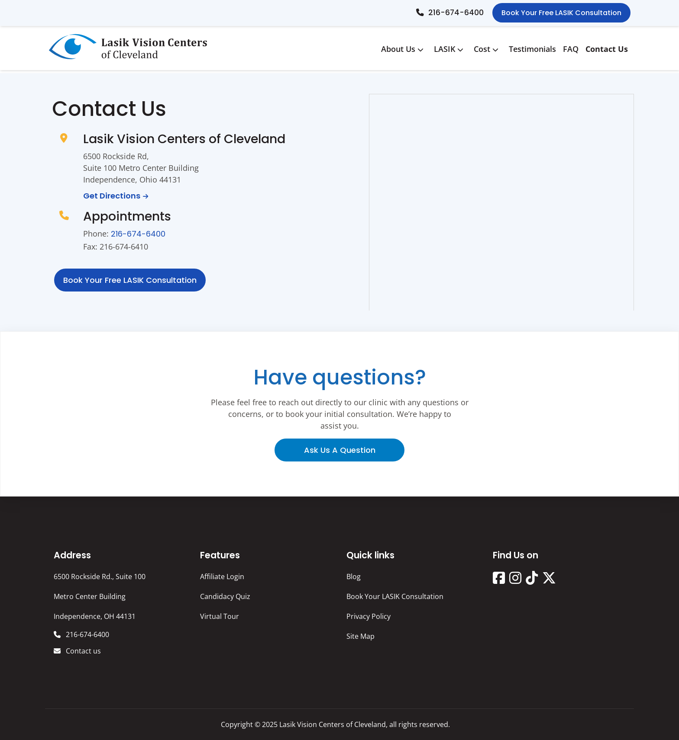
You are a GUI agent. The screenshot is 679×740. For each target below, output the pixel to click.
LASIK (450, 49)
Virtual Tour (219, 616)
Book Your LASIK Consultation (394, 596)
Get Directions (111, 195)
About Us (404, 49)
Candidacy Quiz (225, 596)
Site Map (360, 636)
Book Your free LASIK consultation (130, 280)
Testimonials (532, 49)
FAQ (571, 49)
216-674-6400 (456, 12)
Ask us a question (339, 450)
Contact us (82, 651)
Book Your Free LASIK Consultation (561, 13)
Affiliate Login (222, 576)
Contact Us (606, 49)
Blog (353, 576)
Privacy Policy (368, 616)
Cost (488, 49)
